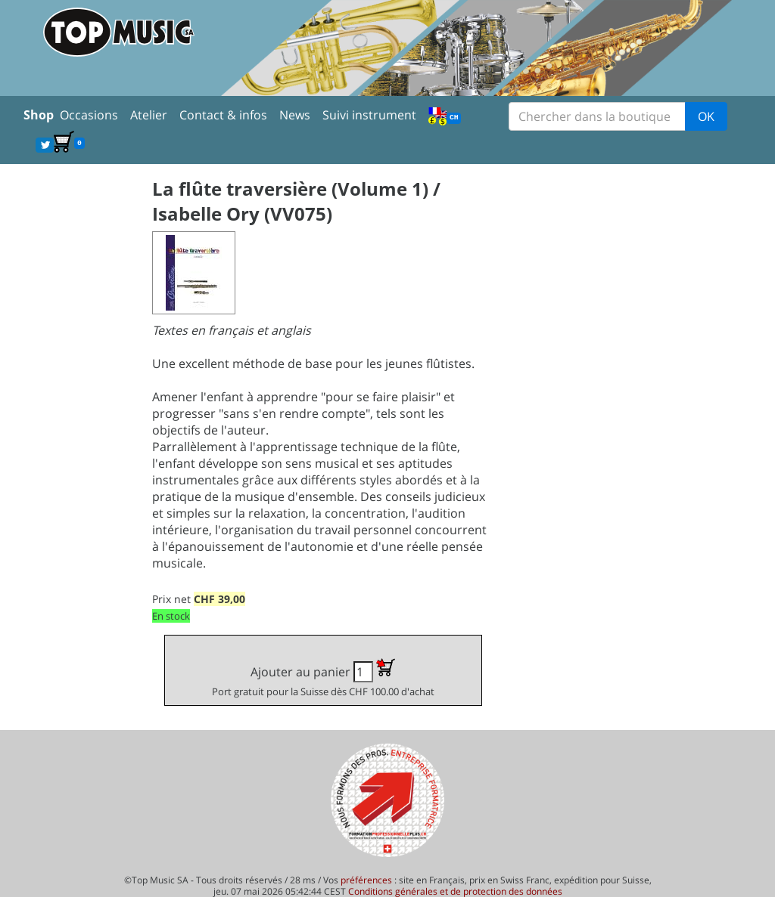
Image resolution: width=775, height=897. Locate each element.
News (294, 115)
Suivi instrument (369, 115)
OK (706, 116)
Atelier (148, 115)
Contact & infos (223, 115)
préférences (366, 880)
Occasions (89, 115)
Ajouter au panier (323, 678)
